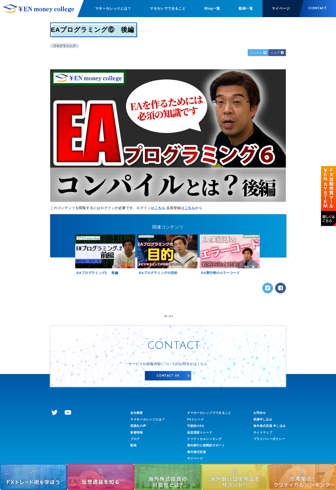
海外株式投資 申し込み (267, 435)
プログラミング (65, 46)
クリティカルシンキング (204, 448)
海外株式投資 (195, 461)
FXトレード (193, 429)
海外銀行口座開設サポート (205, 455)
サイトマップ (259, 442)
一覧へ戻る (168, 326)
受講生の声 (139, 435)
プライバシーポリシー (267, 448)
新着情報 (137, 442)
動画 (134, 455)
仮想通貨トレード (198, 442)
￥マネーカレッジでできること (209, 422)
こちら (159, 208)
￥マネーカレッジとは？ (150, 429)
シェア (276, 53)
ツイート (255, 53)
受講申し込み (259, 429)
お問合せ (256, 422)
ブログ (135, 448)
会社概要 (137, 422)
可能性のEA (194, 435)
